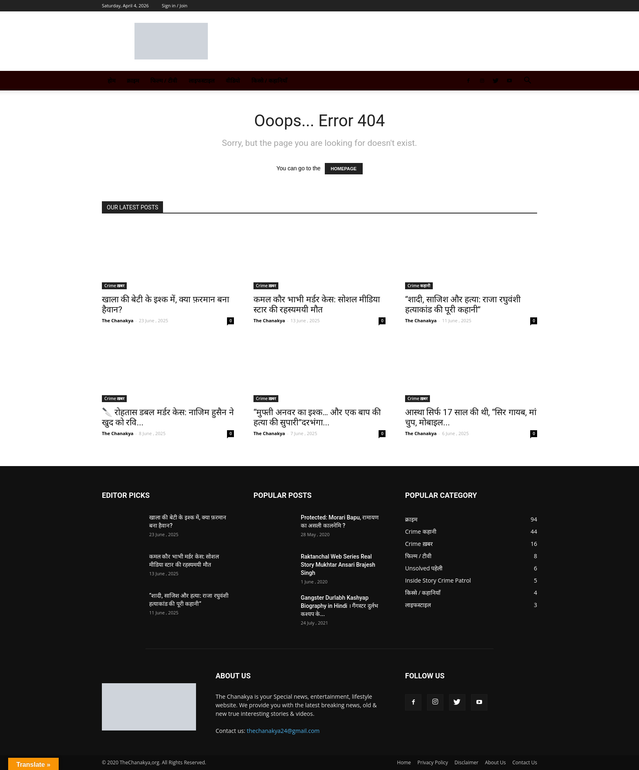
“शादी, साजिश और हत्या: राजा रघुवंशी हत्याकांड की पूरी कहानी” (462, 305)
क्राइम (133, 80)
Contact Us (524, 762)
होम (111, 80)
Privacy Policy (432, 762)
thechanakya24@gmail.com (283, 731)
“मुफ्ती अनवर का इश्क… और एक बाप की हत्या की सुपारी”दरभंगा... (317, 417)
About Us (495, 762)
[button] (527, 81)
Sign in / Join (174, 5)
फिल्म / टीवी (163, 80)
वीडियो (233, 80)
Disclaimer (466, 762)
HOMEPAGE (344, 168)
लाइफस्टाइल (201, 80)
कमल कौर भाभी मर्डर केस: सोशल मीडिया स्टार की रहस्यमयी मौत (316, 305)
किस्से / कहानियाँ (269, 80)
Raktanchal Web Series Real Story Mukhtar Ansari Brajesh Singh (338, 564)
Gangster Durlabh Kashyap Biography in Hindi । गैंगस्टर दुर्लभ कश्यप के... (339, 605)
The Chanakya (117, 320)
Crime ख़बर (114, 285)
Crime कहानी (419, 285)
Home (404, 762)
